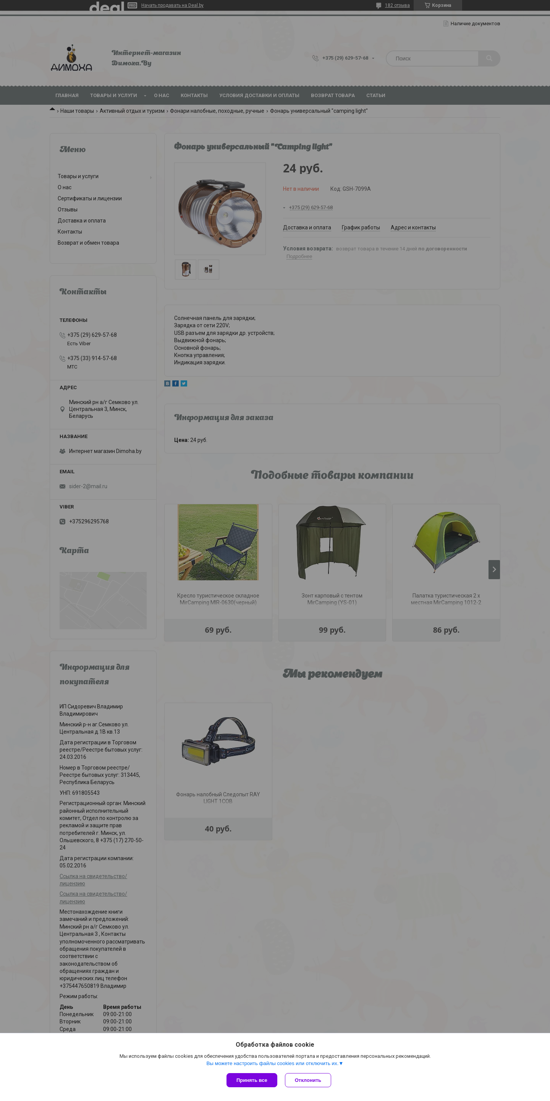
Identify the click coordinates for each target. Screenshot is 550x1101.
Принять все (251, 1080)
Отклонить (308, 1080)
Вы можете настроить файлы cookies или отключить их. (272, 1063)
